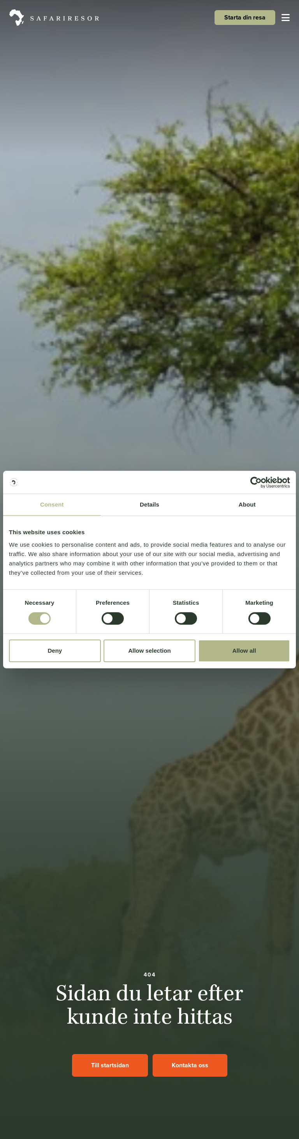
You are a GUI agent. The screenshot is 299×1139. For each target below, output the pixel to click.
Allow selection (149, 650)
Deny (54, 650)
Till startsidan (110, 1065)
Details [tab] (149, 505)
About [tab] (247, 505)
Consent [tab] (52, 505)
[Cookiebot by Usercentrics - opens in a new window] (256, 482)
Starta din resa (245, 17)
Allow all (244, 650)
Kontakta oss (190, 1065)
